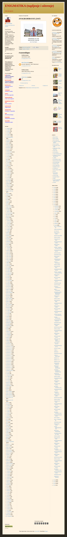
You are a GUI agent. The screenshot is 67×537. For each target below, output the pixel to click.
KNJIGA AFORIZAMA (57, 318)
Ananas (7, 143)
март (55, 221)
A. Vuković (8, 134)
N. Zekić (7, 315)
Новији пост (21, 85)
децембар (56, 206)
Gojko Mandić (9, 207)
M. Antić (7, 267)
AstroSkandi (8, 147)
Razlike (7, 388)
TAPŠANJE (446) (57, 283)
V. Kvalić (7, 475)
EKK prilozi (8, 189)
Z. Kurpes (8, 505)
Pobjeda (7, 340)
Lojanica (7, 264)
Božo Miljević (8, 160)
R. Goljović (8, 376)
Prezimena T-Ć (9, 366)
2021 (54, 196)
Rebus (7, 390)
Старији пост (45, 85)
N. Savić (7, 313)
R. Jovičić (8, 378)
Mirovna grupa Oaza (57, 160)
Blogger (46, 531)
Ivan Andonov (55, 152)
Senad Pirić (8, 420)
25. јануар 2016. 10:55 (26, 73)
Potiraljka (8, 342)
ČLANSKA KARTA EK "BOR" (57, 434)
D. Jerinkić (8, 171)
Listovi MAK (8, 255)
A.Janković (8, 135)
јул (55, 214)
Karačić (7, 232)
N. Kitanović (8, 309)
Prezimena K (8, 354)
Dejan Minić (8, 181)
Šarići (7, 419)
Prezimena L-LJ (9, 355)
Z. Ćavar (8, 493)
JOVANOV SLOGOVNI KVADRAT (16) (57, 370)
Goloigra (7, 208)
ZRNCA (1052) (57, 458)
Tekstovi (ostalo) (9, 463)
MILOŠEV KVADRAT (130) (57, 470)
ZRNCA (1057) (57, 298)
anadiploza (8, 139)
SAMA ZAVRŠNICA (58, 229)
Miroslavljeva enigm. (57, 159)
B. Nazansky (8, 154)
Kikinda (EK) (8, 235)
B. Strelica (8, 158)
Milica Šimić (8, 300)
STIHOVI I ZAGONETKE (57, 287)
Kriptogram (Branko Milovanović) (57, 156)
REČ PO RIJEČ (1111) (57, 278)
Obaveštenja (8, 325)
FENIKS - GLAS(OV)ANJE (60, 75)
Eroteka (7, 198)
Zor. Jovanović (9, 516)
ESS (7, 199)
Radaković (8, 384)
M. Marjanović (9, 273)
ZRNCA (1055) (57, 376)
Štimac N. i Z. (8, 444)
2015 (54, 480)
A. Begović (8, 128)
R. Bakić (7, 373)
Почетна (33, 85)
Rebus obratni (9, 393)
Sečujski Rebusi (56, 176)
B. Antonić (8, 149)
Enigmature (8, 195)
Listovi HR (8, 253)
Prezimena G (8, 351)
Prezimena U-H (9, 367)
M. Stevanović (9, 280)
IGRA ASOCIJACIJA (60, 87)
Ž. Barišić (8, 489)
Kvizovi (7, 244)
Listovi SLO (8, 258)
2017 (54, 202)
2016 (54, 204)
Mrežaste (8, 307)
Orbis (7, 328)
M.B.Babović (8, 285)
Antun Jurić (8, 144)
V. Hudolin (8, 472)
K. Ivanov (8, 226)
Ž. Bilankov (8, 490)
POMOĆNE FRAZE (58, 353)
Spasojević (8, 435)
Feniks (7, 202)
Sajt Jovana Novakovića (55, 173)
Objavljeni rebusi (56, 166)
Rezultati (8, 404)
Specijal (7, 437)
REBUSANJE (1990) (56, 296)
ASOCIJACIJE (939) (57, 402)
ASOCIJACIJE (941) (57, 267)
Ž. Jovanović (8, 501)
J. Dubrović (8, 220)
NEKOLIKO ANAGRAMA (57, 431)
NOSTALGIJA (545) (58, 457)
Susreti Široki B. (9, 451)
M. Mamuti (8, 271)
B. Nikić (7, 156)
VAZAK (54, 182)
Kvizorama (8, 243)
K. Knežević (8, 228)
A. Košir (7, 132)
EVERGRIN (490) (57, 322)
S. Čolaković (8, 405)
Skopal (7, 425)
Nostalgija (8, 324)
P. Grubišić (8, 336)
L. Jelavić (8, 249)
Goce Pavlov (8, 205)
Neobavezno (8, 322)
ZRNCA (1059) (57, 237)
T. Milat (7, 457)
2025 (54, 189)
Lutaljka (54, 157)
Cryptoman (8, 165)
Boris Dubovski (56, 140)
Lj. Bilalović (8, 261)
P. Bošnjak (8, 333)
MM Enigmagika (56, 162)
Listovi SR (8, 259)
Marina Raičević (9, 292)
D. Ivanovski (8, 169)
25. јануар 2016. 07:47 (26, 58)
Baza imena (55, 137)
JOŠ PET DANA (57, 348)
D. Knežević (8, 173)
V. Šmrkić (8, 478)
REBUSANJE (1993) (56, 245)
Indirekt (7, 217)
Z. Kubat (7, 504)
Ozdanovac (8, 331)
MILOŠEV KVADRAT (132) (57, 413)
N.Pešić (7, 318)
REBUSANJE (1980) (56, 464)
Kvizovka (8, 246)
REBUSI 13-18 (57, 361)
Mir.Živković (8, 306)
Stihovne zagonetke (10, 441)
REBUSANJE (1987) (56, 334)
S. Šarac (8, 410)
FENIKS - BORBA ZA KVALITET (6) (58, 248)
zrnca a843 (54, 58)
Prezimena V (8, 369)
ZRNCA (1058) (57, 264)
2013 (54, 483)
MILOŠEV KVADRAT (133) (57, 387)
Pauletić (7, 339)
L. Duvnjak (8, 247)
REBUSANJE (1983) (56, 424)
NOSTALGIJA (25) (60, 128)
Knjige (7, 237)
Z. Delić (7, 495)
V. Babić (7, 469)
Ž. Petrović (8, 507)
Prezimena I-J (9, 352)
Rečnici (7, 402)
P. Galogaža (8, 334)
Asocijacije (8, 145)
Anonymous (54, 32)
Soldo (7, 432)
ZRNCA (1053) (57, 436)
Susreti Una (8, 453)
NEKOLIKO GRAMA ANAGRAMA (57, 367)
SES (7, 422)
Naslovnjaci (8, 321)
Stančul (7, 440)
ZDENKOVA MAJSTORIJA (57, 374)
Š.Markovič (8, 417)
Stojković (8, 448)
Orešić (7, 330)
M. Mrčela (8, 277)
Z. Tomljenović (9, 511)
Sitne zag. (8, 423)
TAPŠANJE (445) (57, 474)
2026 (54, 187)
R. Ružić (7, 379)
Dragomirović (8, 184)
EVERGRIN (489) (57, 422)
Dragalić (7, 183)
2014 (54, 481)
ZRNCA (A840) (59, 122)
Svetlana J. (8, 454)
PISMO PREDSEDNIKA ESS (57, 427)
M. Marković (8, 274)
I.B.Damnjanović (9, 213)
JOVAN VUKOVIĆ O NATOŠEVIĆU (58, 315)
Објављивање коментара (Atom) (32, 87)
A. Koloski (8, 131)
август (55, 213)
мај (55, 218)
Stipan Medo (8, 447)
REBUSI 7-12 (56, 359)
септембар (56, 211)
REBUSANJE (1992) (56, 257)
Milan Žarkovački (25, 62)
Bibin (7, 159)
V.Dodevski (8, 480)
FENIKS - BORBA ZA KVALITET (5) (58, 273)
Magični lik (8, 289)
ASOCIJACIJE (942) (57, 240)
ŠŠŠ (7, 438)
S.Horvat (8, 416)
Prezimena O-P (9, 360)
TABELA (55, 350)
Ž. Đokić (7, 498)
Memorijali (8, 295)
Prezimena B (8, 345)
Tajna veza (8, 459)
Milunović (8, 303)
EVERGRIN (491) (57, 254)
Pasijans (7, 337)
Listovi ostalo (8, 256)
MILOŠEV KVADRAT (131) (57, 449)
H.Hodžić (8, 210)
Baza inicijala (55, 138)
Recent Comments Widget (58, 62)
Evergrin (7, 201)
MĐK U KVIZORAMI (57, 290)
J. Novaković (8, 222)
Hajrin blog (55, 150)
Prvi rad (7, 372)
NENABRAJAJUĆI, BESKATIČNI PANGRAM (58, 293)
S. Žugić (7, 414)
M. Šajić (7, 279)
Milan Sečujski (9, 298)
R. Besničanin (9, 375)
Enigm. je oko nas (9, 190)
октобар (56, 209)
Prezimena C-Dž (9, 346)
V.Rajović (8, 481)
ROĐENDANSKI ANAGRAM (57, 260)
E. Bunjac (8, 186)
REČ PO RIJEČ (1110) (57, 309)
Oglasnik (8, 327)
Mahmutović (8, 291)
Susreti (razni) (9, 450)
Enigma (7, 193)
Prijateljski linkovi (9, 370)
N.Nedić (7, 316)
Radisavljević (8, 385)
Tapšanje (8, 462)
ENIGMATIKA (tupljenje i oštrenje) (29, 6)
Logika (7, 262)
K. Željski (8, 231)
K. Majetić (8, 229)
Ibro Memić (8, 214)
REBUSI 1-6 (56, 358)
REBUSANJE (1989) (56, 306)
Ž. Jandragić (8, 499)
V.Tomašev (8, 483)
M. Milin (7, 276)
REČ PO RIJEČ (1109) (57, 337)
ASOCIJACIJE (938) (57, 438)
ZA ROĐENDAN (59, 68)
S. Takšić (8, 411)
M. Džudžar (8, 268)
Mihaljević (8, 297)
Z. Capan (8, 492)
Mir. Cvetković (9, 304)
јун (55, 216)
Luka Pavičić (8, 265)
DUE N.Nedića (56, 144)
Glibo (7, 204)
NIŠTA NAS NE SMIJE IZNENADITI (57, 340)
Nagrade (8, 319)
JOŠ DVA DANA (57, 252)
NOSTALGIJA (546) (58, 397)
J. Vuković (8, 223)
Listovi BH (8, 252)
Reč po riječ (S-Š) (9, 400)
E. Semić (8, 188)
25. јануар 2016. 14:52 (26, 80)
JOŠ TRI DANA (57, 284)
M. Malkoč (8, 270)
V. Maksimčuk (9, 477)
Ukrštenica (8, 468)
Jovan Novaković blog (57, 153)
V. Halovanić (8, 471)
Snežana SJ (8, 429)
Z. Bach (7, 487)
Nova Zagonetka (56, 165)
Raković (7, 387)
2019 (54, 199)
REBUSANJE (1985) (56, 395)
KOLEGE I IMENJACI (56, 393)
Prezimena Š (8, 364)
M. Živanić (8, 283)
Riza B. (54, 171)
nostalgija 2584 (56, 33)
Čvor (7, 166)
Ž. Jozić (7, 502)
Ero (7, 196)
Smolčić (7, 428)
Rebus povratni (9, 394)
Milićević (7, 301)
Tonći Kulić (8, 466)
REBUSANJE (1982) (56, 444)
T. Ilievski (8, 456)
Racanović (8, 382)
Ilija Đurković (8, 216)
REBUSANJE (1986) (56, 381)
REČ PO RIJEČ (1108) (57, 384)
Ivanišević (8, 219)
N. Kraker (8, 310)
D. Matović (8, 174)
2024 (54, 190)
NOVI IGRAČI (57, 417)
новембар (56, 207)
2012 (54, 485)
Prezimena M (8, 357)
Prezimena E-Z (9, 349)
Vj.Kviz (7, 486)
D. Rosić (7, 177)
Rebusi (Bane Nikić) (57, 169)
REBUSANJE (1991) (56, 275)
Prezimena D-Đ (9, 348)
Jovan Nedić (8, 225)
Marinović (8, 294)
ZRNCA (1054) (57, 399)
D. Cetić (7, 168)
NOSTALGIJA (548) (58, 235)
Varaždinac (8, 484)
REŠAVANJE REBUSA (56, 364)
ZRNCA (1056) (57, 328)
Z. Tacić (7, 510)
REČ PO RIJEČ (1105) (57, 467)
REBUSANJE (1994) (56, 233)
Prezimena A (8, 343)
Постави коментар (24, 83)
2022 (54, 194)
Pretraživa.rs (55, 168)
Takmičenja (8, 460)
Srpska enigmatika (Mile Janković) (56, 180)
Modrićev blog (56, 163)
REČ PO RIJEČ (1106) (57, 447)
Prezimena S (8, 363)
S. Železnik (8, 413)
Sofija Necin (8, 431)
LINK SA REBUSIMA (57, 356)
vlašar (53, 57)
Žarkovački (8, 514)
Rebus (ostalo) (9, 391)
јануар (55, 225)
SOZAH (7, 434)
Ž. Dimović (8, 496)
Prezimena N (8, 358)
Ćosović (7, 164)
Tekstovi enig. (8, 465)
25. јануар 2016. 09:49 (26, 65)
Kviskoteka (8, 241)
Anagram (8, 141)
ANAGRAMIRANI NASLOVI (57, 320)
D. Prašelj (8, 175)
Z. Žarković (8, 513)
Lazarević (8, 250)
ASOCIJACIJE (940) (57, 301)
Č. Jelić (7, 162)
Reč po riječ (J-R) (9, 397)
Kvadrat (7, 240)
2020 (54, 197)
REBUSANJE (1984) (56, 407)
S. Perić (7, 408)
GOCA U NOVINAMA (57, 262)
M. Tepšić (8, 282)
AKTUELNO (56, 231)
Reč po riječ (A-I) (9, 396)
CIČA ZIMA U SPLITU (56, 343)
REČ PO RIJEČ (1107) (57, 410)
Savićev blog (55, 175)
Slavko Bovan (24, 77)
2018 (54, 201)
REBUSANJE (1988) (56, 325)
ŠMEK (54, 178)
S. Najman (8, 407)
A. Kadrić (8, 129)
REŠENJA (56, 351)
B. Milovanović (9, 151)
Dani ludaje (8, 180)
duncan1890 (37, 531)
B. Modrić (8, 153)
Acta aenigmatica (9, 137)
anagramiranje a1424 (57, 52)
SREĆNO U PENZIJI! (56, 477)
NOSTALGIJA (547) (58, 327)
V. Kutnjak (8, 474)
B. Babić (7, 150)
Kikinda (7, 234)
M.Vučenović (8, 288)
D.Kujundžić (8, 179)
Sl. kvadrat (8, 426)
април (55, 219)
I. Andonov (8, 211)
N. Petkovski (8, 312)
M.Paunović (8, 286)
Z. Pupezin (8, 508)
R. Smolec (8, 381)
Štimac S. (8, 445)
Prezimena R (8, 361)
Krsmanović (8, 238)
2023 (54, 192)
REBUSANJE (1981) (56, 455)
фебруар (56, 223)
